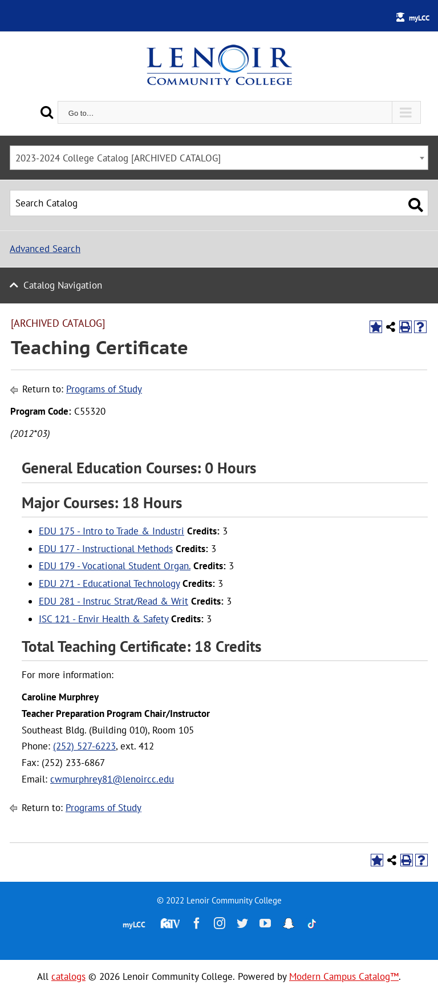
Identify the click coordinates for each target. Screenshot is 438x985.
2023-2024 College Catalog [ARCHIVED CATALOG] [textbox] (118, 158)
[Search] (46, 112)
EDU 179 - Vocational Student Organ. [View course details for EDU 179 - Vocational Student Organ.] (114, 566)
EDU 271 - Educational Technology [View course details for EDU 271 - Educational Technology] (109, 583)
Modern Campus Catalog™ (344, 976)
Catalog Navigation (62, 285)
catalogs (68, 976)
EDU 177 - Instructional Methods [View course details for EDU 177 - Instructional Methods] (106, 548)
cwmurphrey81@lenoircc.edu (112, 779)
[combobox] (219, 157)
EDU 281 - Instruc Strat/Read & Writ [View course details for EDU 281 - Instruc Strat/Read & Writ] (113, 601)
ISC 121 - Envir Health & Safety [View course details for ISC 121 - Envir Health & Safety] (103, 619)
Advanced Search (45, 248)
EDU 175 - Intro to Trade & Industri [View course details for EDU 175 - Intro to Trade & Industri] (111, 531)
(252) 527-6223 (84, 746)
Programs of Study (104, 389)
